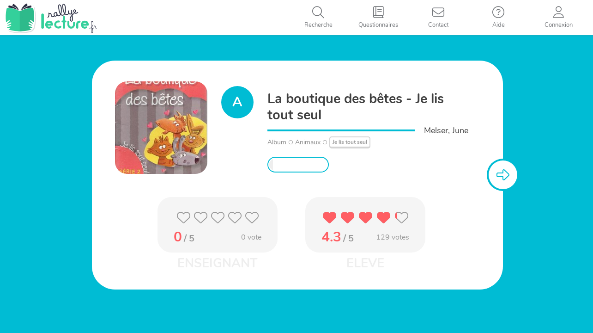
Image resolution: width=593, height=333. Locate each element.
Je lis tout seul (350, 142)
